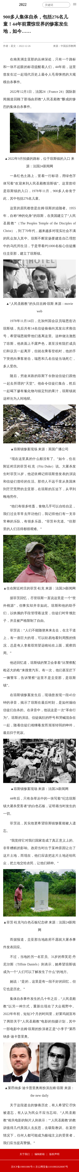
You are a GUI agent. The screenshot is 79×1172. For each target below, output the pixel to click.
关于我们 (25, 1154)
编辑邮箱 (40, 1154)
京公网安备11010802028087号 (51, 1166)
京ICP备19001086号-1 (23, 1166)
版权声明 (54, 1154)
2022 (23, 5)
